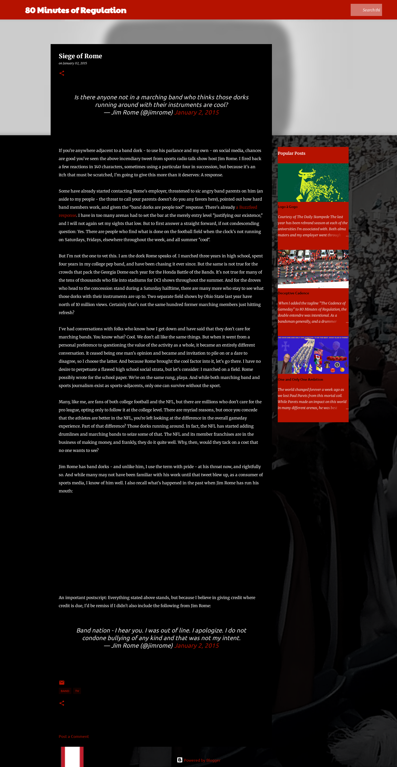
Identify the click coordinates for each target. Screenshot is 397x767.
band (65, 691)
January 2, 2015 (196, 112)
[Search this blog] (355, 10)
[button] (62, 73)
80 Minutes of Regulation (75, 9)
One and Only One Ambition (300, 379)
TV (77, 691)
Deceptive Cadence (293, 293)
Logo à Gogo (287, 206)
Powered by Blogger (199, 759)
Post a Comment (74, 736)
